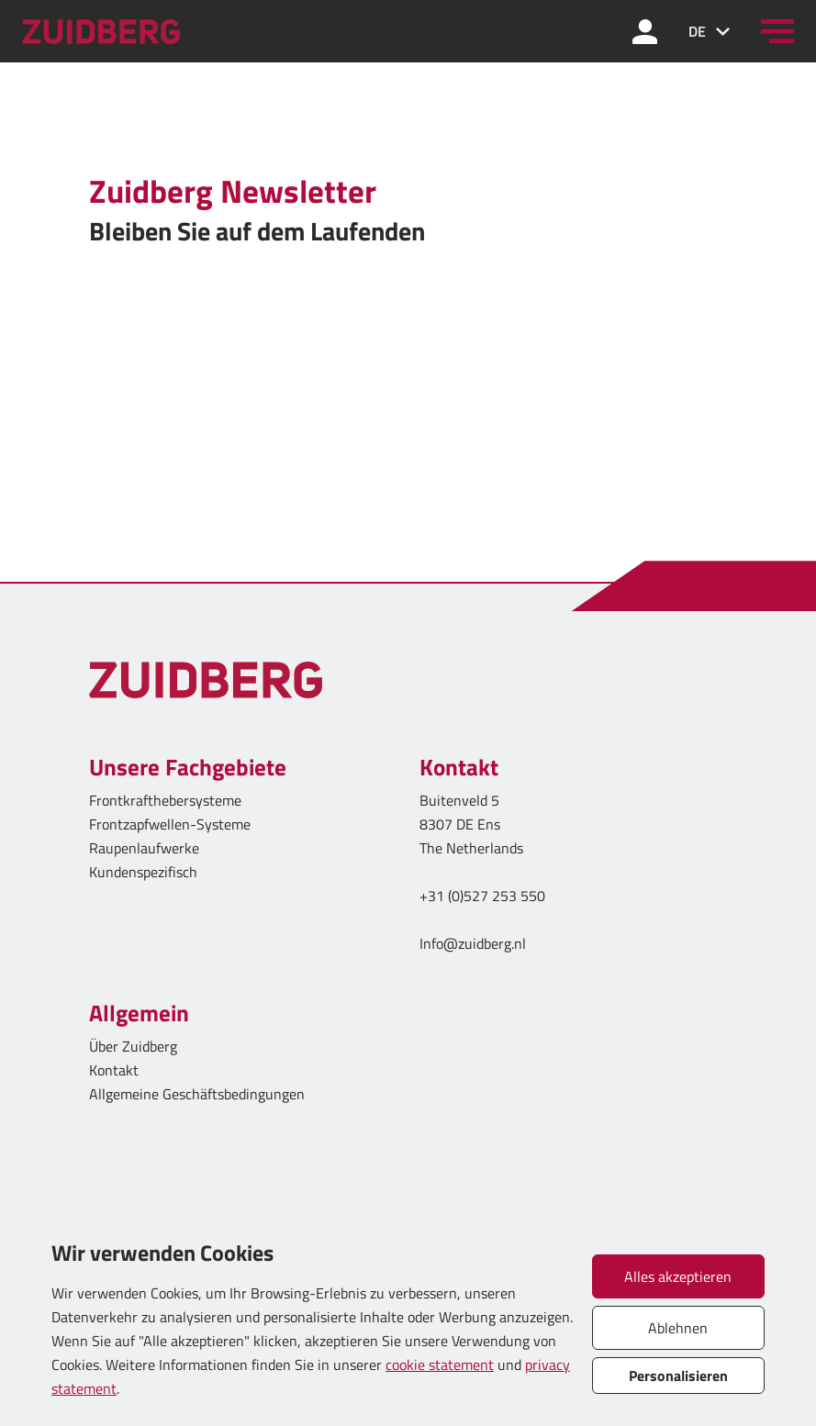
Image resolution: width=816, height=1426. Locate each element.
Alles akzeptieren (678, 1276)
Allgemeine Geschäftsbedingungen (197, 1094)
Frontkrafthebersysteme (165, 800)
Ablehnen (678, 1328)
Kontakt (114, 1070)
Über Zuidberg (133, 1046)
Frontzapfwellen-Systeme (170, 824)
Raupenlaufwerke (144, 848)
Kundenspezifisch (143, 872)
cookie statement (440, 1365)
